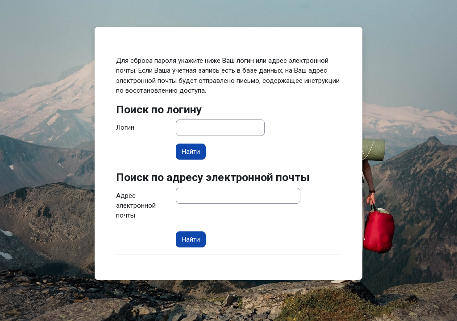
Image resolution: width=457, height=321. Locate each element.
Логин (125, 127)
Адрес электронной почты (136, 206)
